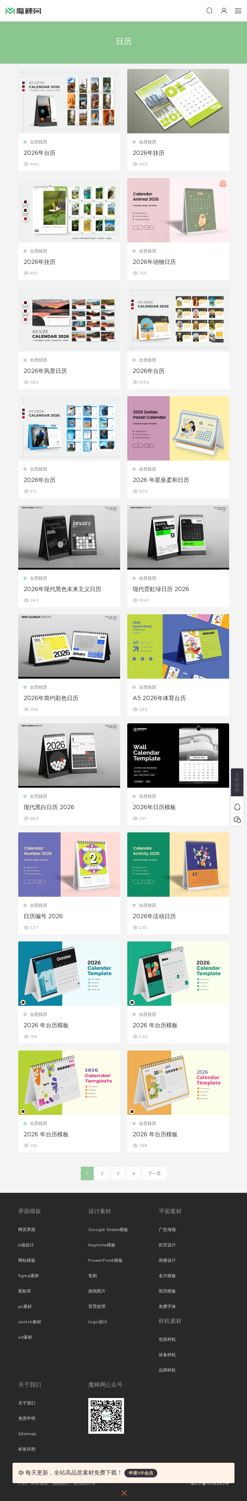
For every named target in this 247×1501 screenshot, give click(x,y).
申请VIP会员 (141, 1473)
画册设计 (167, 1260)
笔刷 (92, 1276)
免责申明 (26, 1418)
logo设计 (97, 1322)
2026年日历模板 (154, 807)
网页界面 (26, 1229)
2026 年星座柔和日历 (161, 480)
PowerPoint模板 (105, 1260)
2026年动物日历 (154, 262)
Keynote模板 (101, 1245)
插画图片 (96, 1291)
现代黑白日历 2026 (49, 807)
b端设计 (26, 1245)
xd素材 (25, 1337)
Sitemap (27, 1434)
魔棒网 (23, 10)
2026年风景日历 (45, 371)
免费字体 (167, 1306)
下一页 (154, 1173)
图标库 (24, 1291)
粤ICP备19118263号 (210, 1483)
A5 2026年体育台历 (159, 698)
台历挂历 (38, 142)
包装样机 (167, 1339)
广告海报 (167, 1229)
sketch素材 (29, 1322)
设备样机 (167, 1355)
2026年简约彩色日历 (51, 698)
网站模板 (26, 1260)
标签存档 (26, 1449)
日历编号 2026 (43, 916)
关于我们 (26, 1403)
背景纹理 (96, 1306)
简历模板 (167, 1291)
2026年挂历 (148, 153)
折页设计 (167, 1245)
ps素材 (25, 1306)
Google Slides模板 (108, 1229)
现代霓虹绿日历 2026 (161, 589)
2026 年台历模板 (46, 1025)
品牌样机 (167, 1370)
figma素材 (28, 1276)
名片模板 (167, 1276)
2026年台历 (39, 153)
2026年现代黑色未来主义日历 (62, 589)
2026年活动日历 (154, 916)
